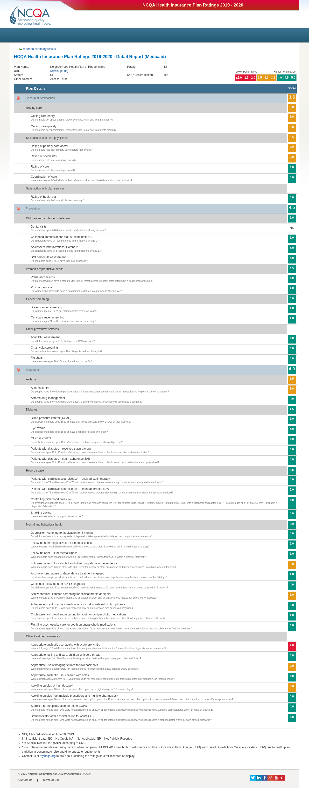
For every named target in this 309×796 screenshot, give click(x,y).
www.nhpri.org (59, 71)
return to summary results (37, 49)
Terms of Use (51, 779)
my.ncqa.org (48, 756)
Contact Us (25, 779)
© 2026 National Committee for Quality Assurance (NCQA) (54, 773)
